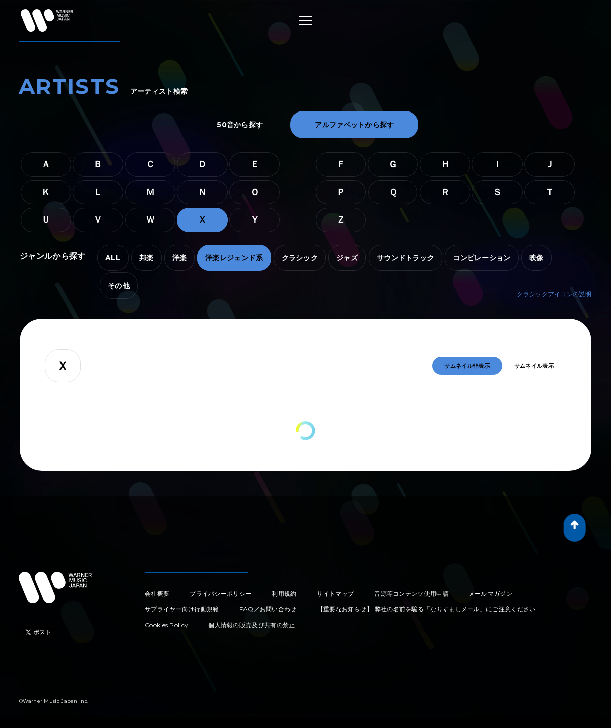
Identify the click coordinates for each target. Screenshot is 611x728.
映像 (536, 257)
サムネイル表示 (534, 365)
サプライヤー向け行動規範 (182, 609)
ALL (112, 257)
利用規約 (284, 593)
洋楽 (179, 257)
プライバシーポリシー (221, 593)
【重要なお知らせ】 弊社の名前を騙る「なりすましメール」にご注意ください (426, 609)
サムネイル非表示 (467, 365)
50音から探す (240, 124)
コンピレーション (481, 257)
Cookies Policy (166, 625)
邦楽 (146, 257)
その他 (119, 285)
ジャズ (347, 257)
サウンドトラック (405, 257)
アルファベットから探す (354, 124)
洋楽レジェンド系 (234, 257)
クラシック (300, 257)
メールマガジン (490, 593)
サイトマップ (335, 593)
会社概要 (157, 593)
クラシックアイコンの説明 (554, 294)
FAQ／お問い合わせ (268, 609)
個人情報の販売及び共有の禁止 (251, 625)
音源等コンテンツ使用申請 (411, 593)
